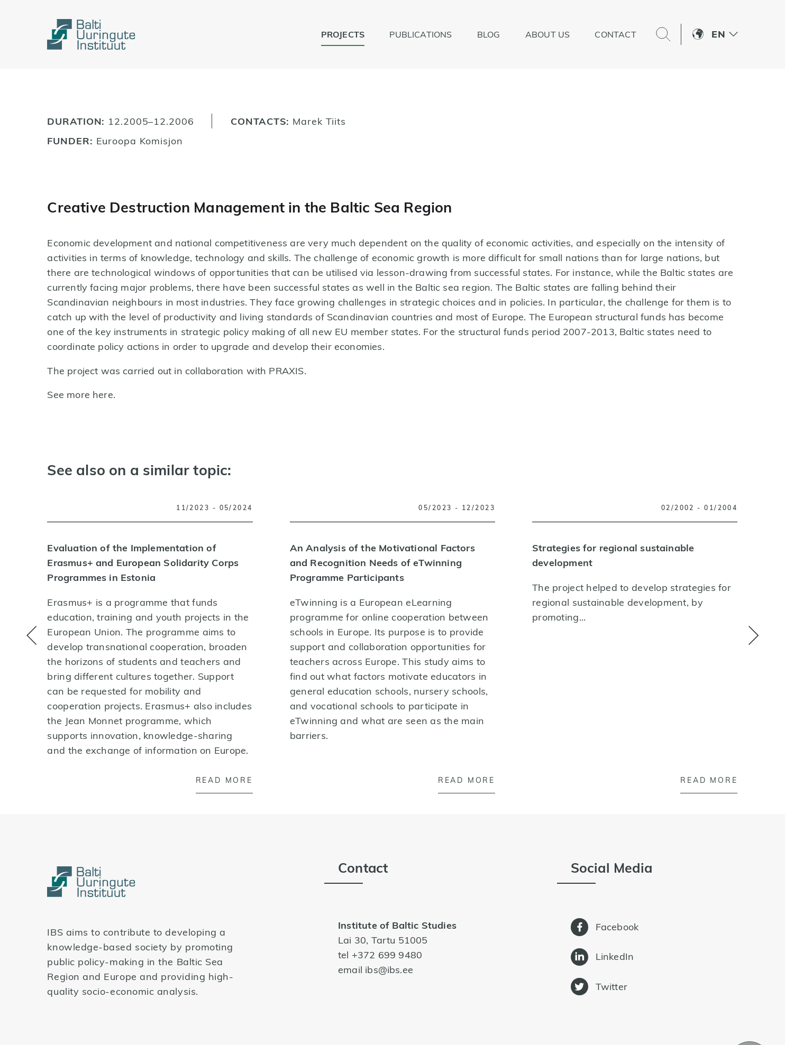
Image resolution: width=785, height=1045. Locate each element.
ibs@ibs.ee (389, 970)
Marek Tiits (319, 121)
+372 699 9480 (387, 955)
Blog (488, 34)
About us (547, 34)
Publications (420, 34)
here (103, 395)
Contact (615, 34)
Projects (342, 34)
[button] (724, 34)
